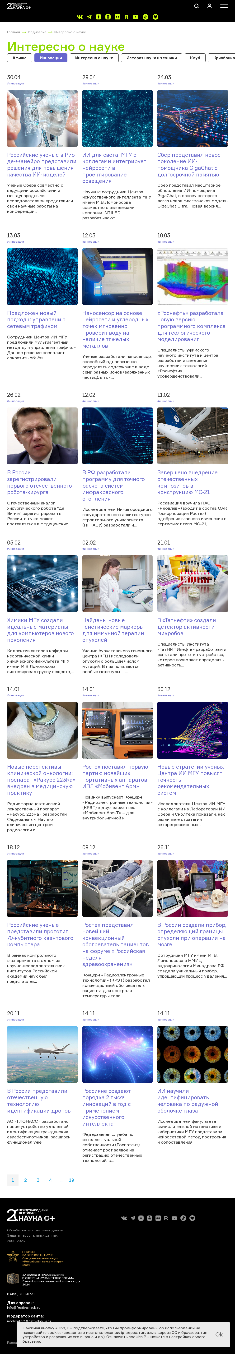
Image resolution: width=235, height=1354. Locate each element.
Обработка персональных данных (35, 1230)
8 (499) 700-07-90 (22, 1294)
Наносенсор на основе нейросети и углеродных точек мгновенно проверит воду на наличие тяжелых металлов (115, 329)
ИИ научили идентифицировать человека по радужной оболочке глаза (187, 1101)
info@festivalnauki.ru (23, 1307)
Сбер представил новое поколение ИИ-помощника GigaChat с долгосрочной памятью (189, 165)
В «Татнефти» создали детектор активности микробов (186, 626)
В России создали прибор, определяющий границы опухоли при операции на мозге (191, 935)
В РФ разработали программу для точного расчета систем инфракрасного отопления (113, 485)
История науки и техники (152, 57)
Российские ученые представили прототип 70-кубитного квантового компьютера (40, 935)
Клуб (195, 57)
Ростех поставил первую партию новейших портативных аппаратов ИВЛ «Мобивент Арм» (115, 776)
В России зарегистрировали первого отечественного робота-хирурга (39, 482)
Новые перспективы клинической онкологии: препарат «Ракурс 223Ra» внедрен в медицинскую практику (41, 779)
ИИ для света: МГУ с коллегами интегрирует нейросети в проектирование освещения (114, 168)
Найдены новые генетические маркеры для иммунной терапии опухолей (113, 630)
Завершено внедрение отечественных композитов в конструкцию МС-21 (187, 482)
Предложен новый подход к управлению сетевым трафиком (36, 319)
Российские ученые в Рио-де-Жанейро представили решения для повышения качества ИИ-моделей (42, 165)
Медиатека (37, 32)
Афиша (20, 57)
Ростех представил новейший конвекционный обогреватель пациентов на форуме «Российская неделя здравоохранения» (115, 944)
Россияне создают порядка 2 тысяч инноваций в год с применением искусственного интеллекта (106, 1107)
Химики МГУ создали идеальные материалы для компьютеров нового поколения (40, 630)
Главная (13, 32)
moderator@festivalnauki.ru (29, 1321)
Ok (219, 1334)
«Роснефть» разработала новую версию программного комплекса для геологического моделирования (191, 326)
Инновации (51, 57)
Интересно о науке (70, 32)
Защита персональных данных (32, 1235)
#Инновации (15, 83)
